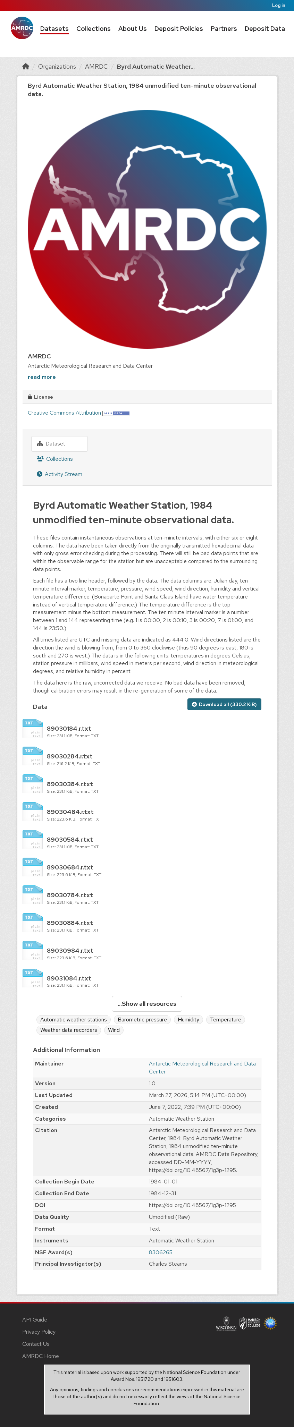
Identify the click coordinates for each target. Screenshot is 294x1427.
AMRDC (96, 66)
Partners (224, 29)
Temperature (225, 1019)
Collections (93, 29)
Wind (114, 1030)
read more (42, 377)
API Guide (34, 1319)
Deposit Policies (178, 29)
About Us (132, 29)
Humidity (188, 1019)
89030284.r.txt (70, 756)
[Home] (25, 66)
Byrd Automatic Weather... (156, 66)
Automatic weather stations (73, 1019)
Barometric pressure (142, 1019)
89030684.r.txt (70, 867)
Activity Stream (59, 474)
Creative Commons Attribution (64, 412)
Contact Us (36, 1344)
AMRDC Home (40, 1356)
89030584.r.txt (70, 839)
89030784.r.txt (70, 895)
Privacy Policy (39, 1331)
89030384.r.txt (70, 784)
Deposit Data (265, 29)
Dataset (51, 443)
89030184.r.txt (69, 728)
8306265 (161, 1252)
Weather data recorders (68, 1030)
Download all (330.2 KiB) (224, 704)
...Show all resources (147, 1004)
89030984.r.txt (70, 950)
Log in (278, 5)
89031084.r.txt (69, 978)
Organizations (57, 66)
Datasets (54, 29)
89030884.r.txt (70, 923)
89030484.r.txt (70, 812)
